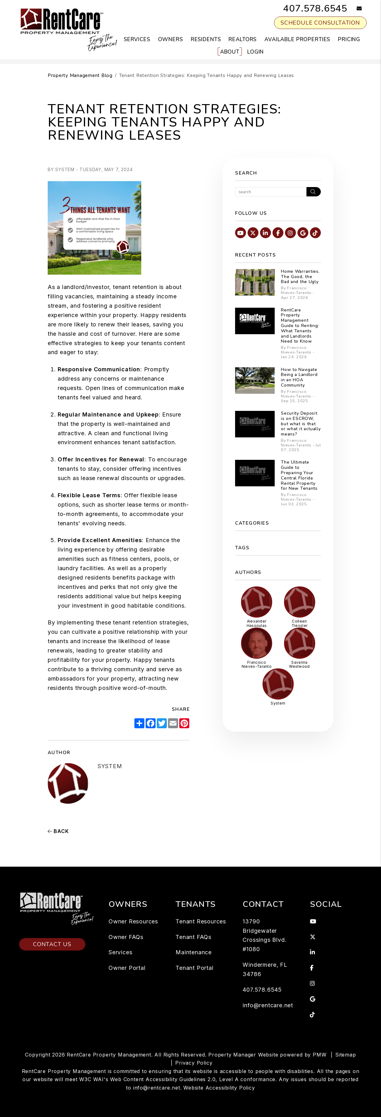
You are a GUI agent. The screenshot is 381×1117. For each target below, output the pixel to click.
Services (120, 952)
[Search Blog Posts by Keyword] (270, 191)
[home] (68, 29)
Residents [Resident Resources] (206, 39)
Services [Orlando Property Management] (137, 39)
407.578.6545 (315, 8)
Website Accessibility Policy (219, 1088)
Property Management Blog (80, 75)
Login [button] (255, 51)
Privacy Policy (193, 1063)
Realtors (243, 39)
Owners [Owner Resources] (170, 39)
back (58, 831)
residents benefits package (123, 577)
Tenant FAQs (193, 937)
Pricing (349, 39)
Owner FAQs (126, 937)
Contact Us (52, 919)
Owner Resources (133, 921)
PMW (319, 1055)
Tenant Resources (201, 921)
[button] (354, 9)
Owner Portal (127, 968)
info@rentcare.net (268, 1005)
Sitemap (345, 1055)
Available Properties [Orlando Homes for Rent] (297, 39)
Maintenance (194, 952)
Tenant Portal (194, 968)
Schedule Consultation (320, 22)
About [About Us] (229, 51)
